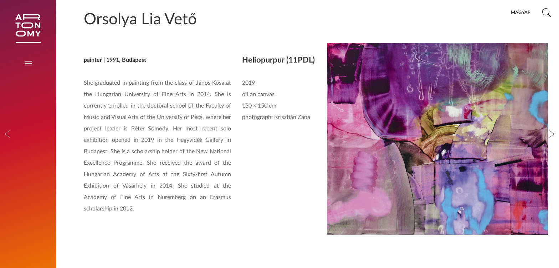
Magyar (520, 12)
